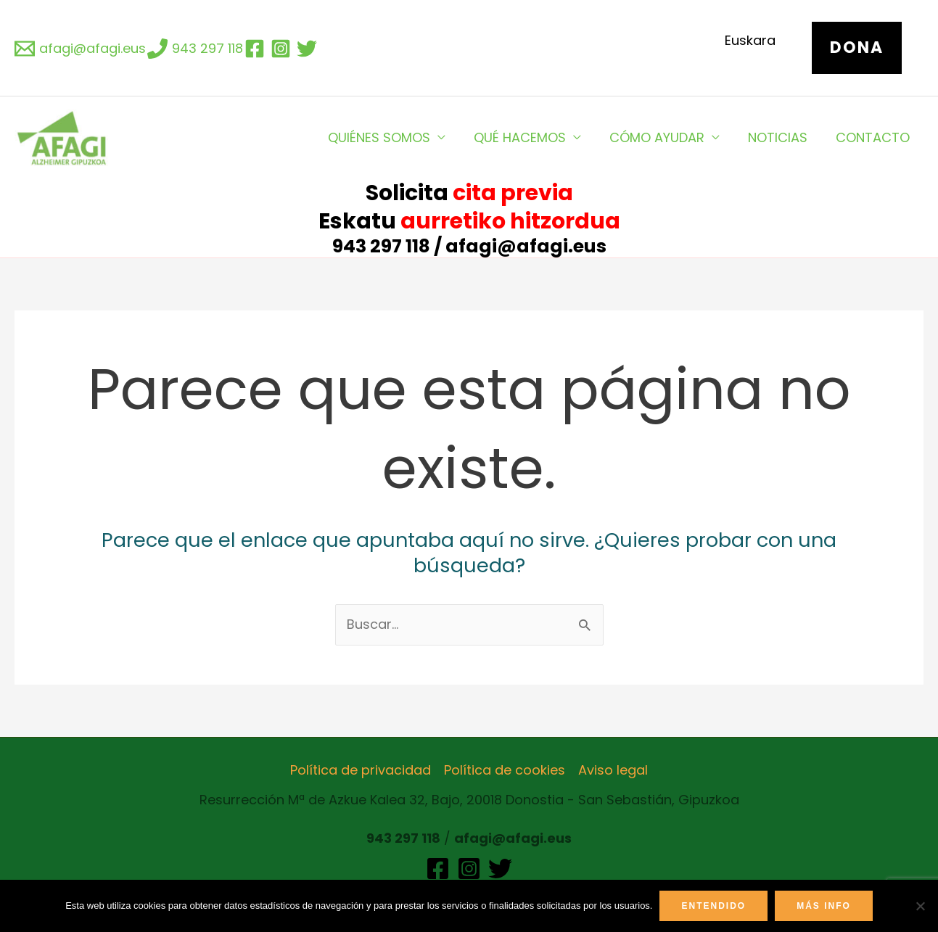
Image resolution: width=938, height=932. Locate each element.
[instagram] (283, 48)
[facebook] (256, 48)
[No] (920, 906)
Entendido (713, 906)
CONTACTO (873, 137)
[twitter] (309, 48)
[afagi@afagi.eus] (80, 48)
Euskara (750, 40)
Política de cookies (504, 770)
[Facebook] (438, 869)
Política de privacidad (360, 770)
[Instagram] (469, 869)
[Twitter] (500, 869)
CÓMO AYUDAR (661, 137)
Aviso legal (613, 770)
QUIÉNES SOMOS (388, 137)
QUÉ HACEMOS (527, 137)
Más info (824, 906)
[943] (195, 48)
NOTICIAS (780, 137)
